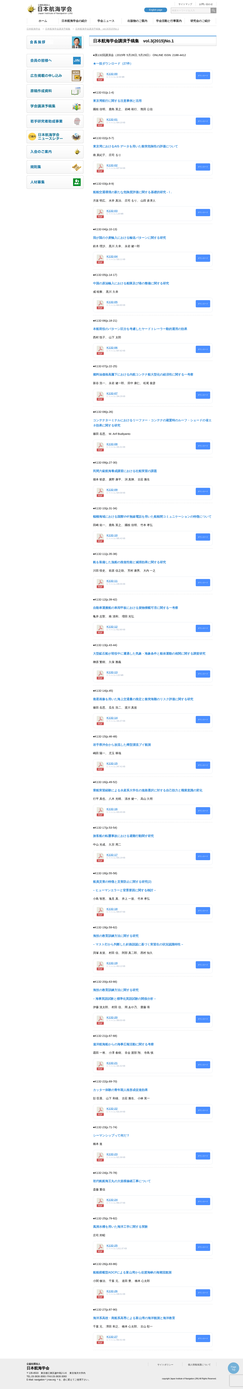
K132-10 (112, 535)
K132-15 (112, 763)
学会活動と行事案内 (169, 20)
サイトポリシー (165, 1364)
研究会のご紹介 (200, 20)
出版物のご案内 (137, 20)
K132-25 (112, 1245)
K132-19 (112, 963)
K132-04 (112, 256)
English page (155, 10)
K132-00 (112, 73)
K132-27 (112, 1336)
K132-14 (112, 717)
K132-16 (112, 809)
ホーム (43, 20)
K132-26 (112, 1291)
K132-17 (112, 854)
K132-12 (112, 626)
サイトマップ (185, 4)
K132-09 (112, 489)
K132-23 (112, 1154)
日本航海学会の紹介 (74, 20)
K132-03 (112, 210)
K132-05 (112, 302)
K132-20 (112, 1017)
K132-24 (112, 1199)
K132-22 (112, 1108)
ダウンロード (203, 76)
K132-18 (112, 908)
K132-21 (112, 1063)
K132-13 (112, 672)
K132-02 (112, 165)
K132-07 (112, 393)
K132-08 (112, 444)
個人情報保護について (199, 1364)
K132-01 (112, 119)
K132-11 (112, 580)
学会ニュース (105, 20)
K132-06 (112, 347)
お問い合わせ (206, 4)
